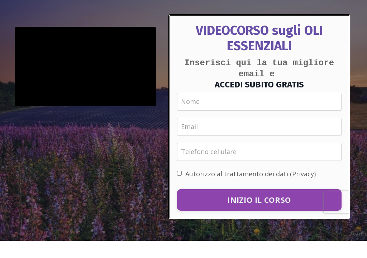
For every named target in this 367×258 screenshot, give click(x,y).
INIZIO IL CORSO (259, 199)
